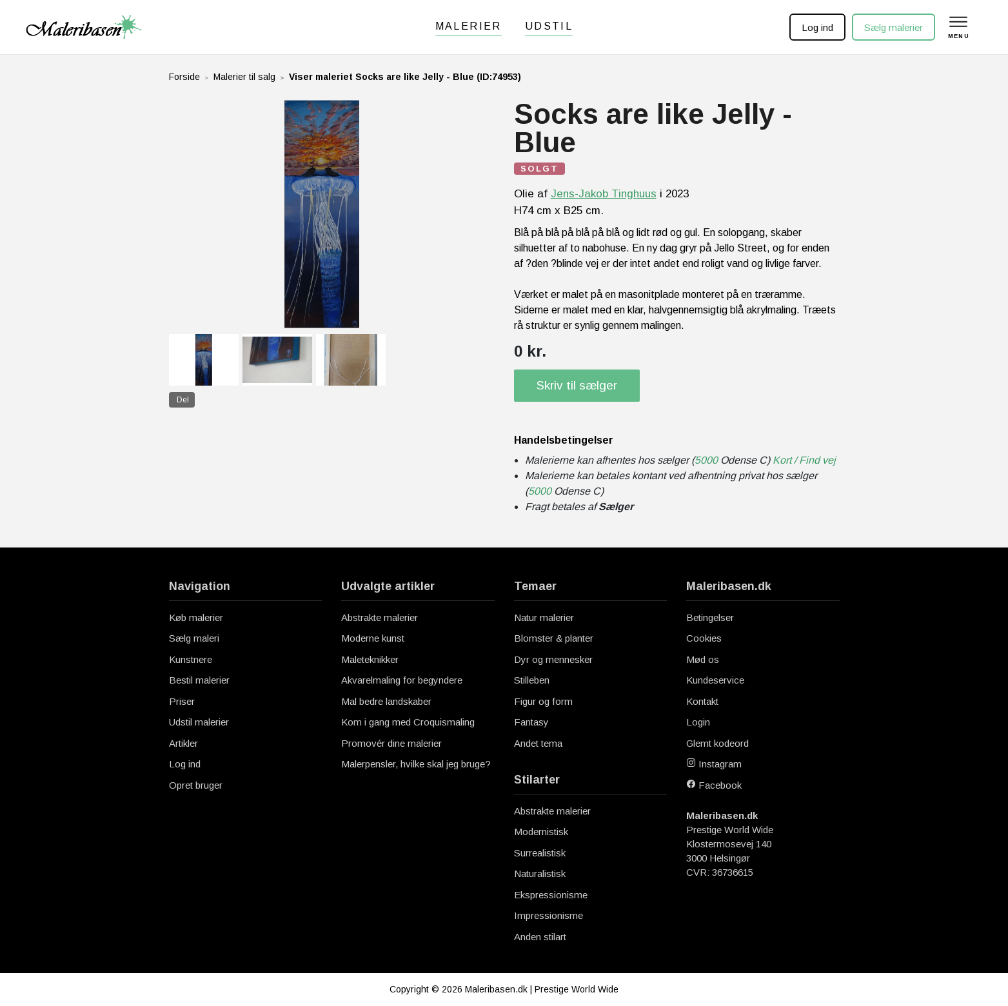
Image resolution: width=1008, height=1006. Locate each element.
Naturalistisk (540, 873)
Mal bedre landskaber (386, 701)
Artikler (183, 743)
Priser (182, 701)
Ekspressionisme (551, 894)
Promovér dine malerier (391, 743)
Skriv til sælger (577, 385)
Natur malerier (544, 617)
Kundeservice (715, 680)
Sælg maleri (194, 638)
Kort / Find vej (804, 460)
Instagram (714, 763)
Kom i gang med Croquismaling (408, 721)
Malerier (468, 26)
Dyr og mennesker (553, 659)
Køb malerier (196, 617)
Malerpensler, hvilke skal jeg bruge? (416, 763)
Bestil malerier (199, 680)
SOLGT (539, 168)
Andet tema (538, 743)
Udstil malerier (199, 721)
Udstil (549, 26)
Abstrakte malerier (379, 617)
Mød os (702, 659)
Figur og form (543, 701)
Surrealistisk (540, 852)
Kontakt (702, 701)
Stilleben (531, 680)
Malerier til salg (244, 77)
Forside (184, 77)
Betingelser (710, 617)
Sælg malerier (892, 27)
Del (183, 399)
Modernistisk (541, 831)
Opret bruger (195, 785)
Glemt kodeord (717, 743)
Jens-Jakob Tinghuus (604, 194)
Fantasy (531, 721)
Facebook (714, 785)
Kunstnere (190, 659)
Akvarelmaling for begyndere (401, 680)
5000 (706, 460)
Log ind (816, 27)
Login (698, 721)
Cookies (704, 638)
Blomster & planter (553, 638)
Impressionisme (548, 915)
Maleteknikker (370, 659)
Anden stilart (540, 936)
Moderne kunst (372, 638)
